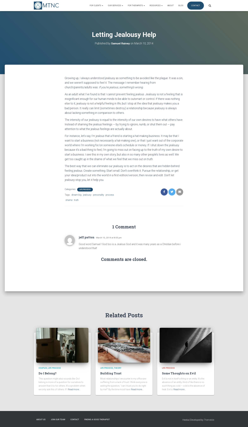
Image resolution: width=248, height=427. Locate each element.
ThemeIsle (209, 420)
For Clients (96, 5)
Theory (117, 368)
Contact (195, 5)
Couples (43, 368)
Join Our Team (58, 419)
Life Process (85, 189)
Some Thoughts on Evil (179, 373)
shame (68, 200)
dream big (76, 195)
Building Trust (110, 373)
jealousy (87, 195)
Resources (156, 5)
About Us (41, 419)
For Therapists (136, 5)
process (110, 195)
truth (76, 200)
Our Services (115, 5)
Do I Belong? (47, 373)
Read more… (74, 389)
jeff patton (86, 237)
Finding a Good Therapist (97, 419)
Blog (180, 5)
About (170, 5)
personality (98, 195)
